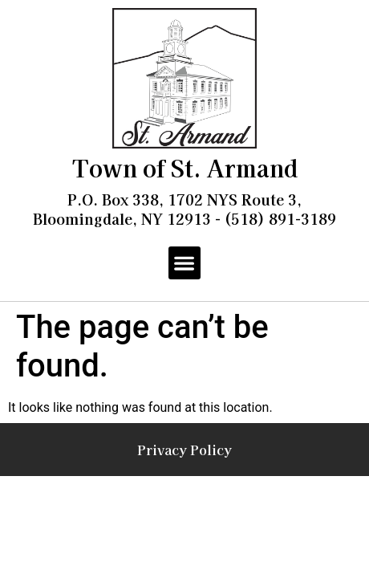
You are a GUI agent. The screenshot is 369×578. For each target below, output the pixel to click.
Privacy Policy (184, 449)
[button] (184, 262)
